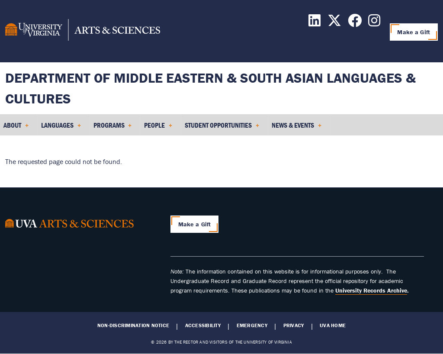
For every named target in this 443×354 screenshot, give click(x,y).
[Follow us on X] (334, 23)
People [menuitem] (158, 128)
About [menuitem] (16, 128)
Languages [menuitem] (61, 128)
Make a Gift (413, 32)
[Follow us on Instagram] (374, 23)
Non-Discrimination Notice (133, 325)
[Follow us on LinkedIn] (314, 23)
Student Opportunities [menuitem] (222, 128)
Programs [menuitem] (112, 128)
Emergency (252, 325)
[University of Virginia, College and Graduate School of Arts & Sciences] (82, 31)
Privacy (293, 325)
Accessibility (203, 325)
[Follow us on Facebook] (355, 23)
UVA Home (333, 325)
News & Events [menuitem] (296, 128)
